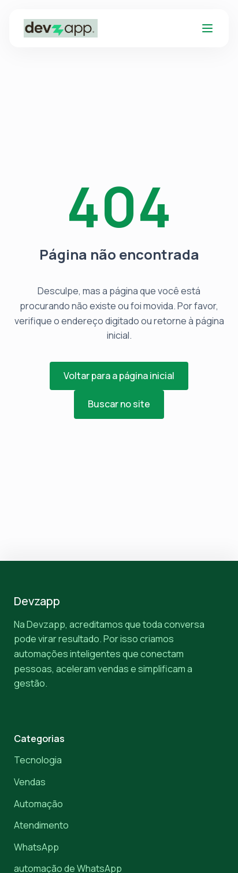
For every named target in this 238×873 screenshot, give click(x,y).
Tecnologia (38, 760)
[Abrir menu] (207, 28)
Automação (38, 803)
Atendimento (41, 825)
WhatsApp (36, 847)
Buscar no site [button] (119, 404)
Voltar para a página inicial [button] (119, 375)
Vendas (30, 781)
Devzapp (37, 601)
